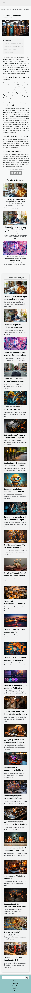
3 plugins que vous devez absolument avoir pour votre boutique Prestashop (15, 742)
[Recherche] (13, 977)
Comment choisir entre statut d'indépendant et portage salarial (13, 381)
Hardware (15, 988)
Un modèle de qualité (8, 52)
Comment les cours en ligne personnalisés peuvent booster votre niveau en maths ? (15, 201)
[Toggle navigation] (4, 2)
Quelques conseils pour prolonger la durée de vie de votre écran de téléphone (15, 824)
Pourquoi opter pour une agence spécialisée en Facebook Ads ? (14, 798)
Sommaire (8, 41)
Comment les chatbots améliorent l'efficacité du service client (14, 491)
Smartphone (15, 985)
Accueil (3, 9)
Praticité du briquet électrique (10, 49)
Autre (8, 9)
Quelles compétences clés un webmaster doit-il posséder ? (14, 547)
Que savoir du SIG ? (12, 932)
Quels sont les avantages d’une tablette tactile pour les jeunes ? (14, 714)
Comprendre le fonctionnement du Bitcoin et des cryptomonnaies (15, 603)
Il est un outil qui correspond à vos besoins (13, 43)
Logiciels (15, 981)
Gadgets (15, 983)
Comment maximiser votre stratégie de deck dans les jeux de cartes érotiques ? (15, 259)
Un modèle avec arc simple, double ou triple (13, 46)
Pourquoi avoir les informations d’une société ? (15, 906)
